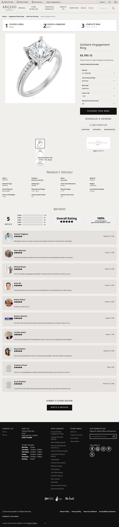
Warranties (109, 129)
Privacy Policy (76, 512)
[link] (7, 2)
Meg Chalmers (19, 349)
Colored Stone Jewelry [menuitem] (58, 463)
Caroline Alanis (20, 332)
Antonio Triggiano (21, 234)
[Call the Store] (27, 438)
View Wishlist (74, 441)
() (45, 215)
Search (11, 27)
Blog (83, 8)
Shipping (86, 129)
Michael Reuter (20, 267)
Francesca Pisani (20, 365)
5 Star (19, 215)
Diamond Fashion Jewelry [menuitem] (59, 451)
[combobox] (104, 8)
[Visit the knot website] (69, 499)
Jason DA (17, 283)
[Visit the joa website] (59, 499)
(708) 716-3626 (45, 160)
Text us (4, 435)
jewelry (4, 16)
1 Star (19, 225)
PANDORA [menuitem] (54, 482)
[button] (102, 2)
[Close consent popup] (45, 523)
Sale (91, 8)
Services (74, 8)
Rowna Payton (19, 299)
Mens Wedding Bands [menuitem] (58, 442)
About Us (63, 8)
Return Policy (64, 512)
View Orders (74, 438)
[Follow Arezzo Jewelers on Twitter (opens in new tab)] (92, 454)
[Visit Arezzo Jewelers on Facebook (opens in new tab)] (92, 449)
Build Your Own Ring (32, 16)
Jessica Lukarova (20, 316)
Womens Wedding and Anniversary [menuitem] (58, 447)
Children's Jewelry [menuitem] (57, 476)
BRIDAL (22, 8)
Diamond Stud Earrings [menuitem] (58, 485)
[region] (40, 68)
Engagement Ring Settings (16, 16)
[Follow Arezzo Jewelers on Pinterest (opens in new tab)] (109, 449)
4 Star (19, 218)
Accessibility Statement (107, 512)
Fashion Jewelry (49, 8)
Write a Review (59, 407)
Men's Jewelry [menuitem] (55, 479)
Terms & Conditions (90, 512)
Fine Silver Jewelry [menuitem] (57, 472)
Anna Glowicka (20, 381)
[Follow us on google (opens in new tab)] (97, 449)
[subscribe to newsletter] (113, 436)
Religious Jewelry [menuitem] (56, 466)
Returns (97, 129)
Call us (4, 432)
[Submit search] (113, 8)
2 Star (19, 222)
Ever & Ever (64, 180)
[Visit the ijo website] (49, 499)
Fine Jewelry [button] (33, 8)
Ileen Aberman (20, 250)
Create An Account (76, 435)
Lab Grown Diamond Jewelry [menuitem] (58, 455)
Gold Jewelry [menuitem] (55, 460)
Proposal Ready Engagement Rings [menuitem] (57, 433)
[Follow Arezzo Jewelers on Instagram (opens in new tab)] (103, 449)
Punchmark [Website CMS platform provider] (14, 516)
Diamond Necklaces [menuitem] (57, 489)
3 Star (19, 220)
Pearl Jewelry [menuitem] (55, 469)
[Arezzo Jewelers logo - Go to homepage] (9, 8)
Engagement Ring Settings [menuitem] (57, 438)
